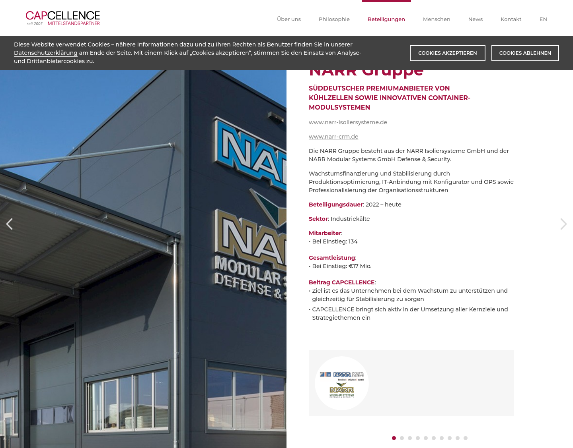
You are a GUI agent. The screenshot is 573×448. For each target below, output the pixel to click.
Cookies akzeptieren (447, 53)
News (475, 19)
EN (543, 19)
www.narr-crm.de (333, 136)
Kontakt (511, 19)
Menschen (436, 19)
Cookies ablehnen (525, 53)
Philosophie (334, 19)
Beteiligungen (386, 19)
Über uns (289, 19)
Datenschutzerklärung (46, 52)
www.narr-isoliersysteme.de (348, 122)
